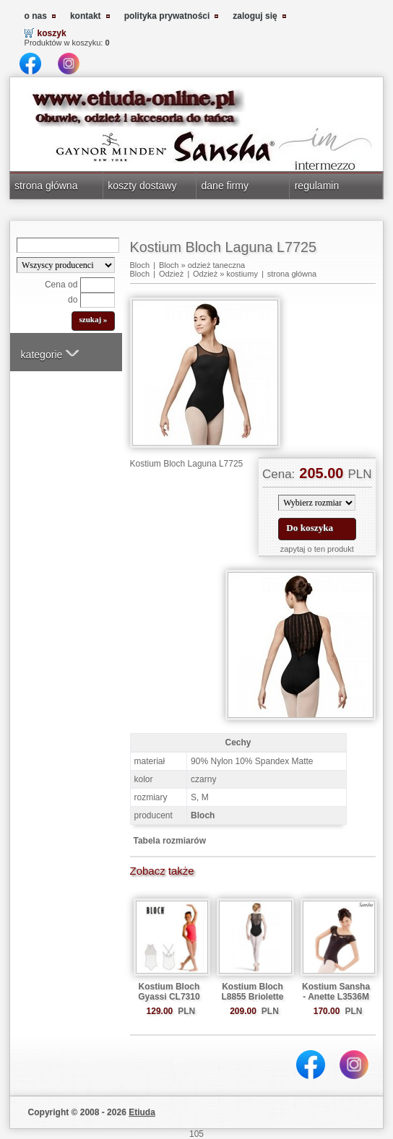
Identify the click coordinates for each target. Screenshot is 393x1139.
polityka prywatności (167, 16)
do (72, 300)
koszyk (52, 33)
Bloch (140, 265)
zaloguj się (255, 16)
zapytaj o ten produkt (317, 549)
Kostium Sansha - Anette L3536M (336, 992)
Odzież (171, 273)
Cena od (61, 285)
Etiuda (142, 1112)
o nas (36, 16)
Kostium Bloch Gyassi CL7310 (168, 992)
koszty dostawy (142, 185)
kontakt (85, 16)
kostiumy (241, 273)
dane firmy (225, 185)
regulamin (317, 185)
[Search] (68, 245)
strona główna (45, 185)
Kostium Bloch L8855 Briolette (252, 992)
